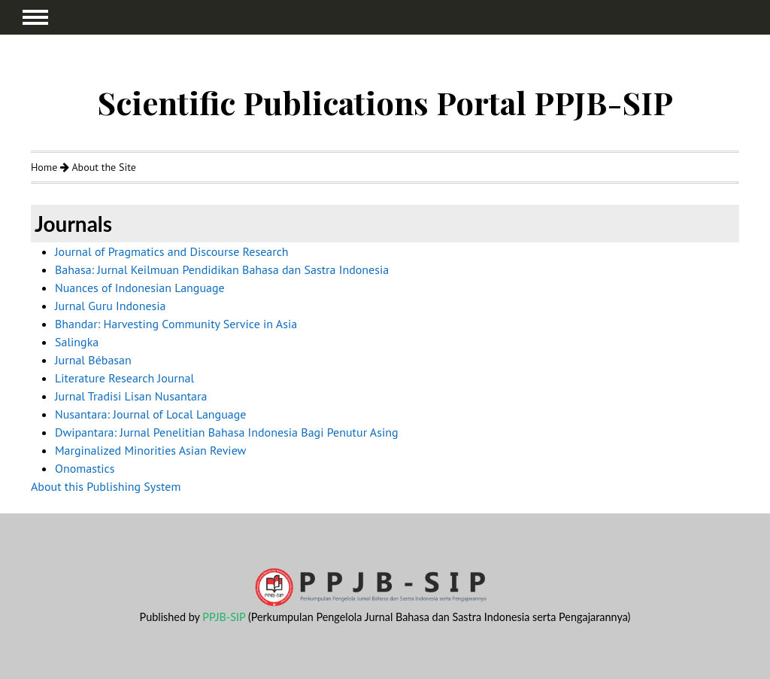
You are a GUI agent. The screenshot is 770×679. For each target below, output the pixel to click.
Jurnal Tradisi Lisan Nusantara (131, 395)
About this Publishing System (105, 486)
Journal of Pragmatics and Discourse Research (172, 251)
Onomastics (85, 468)
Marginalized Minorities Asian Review (150, 450)
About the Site (103, 167)
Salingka (77, 341)
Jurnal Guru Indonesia (110, 305)
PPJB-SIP (223, 616)
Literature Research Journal (124, 377)
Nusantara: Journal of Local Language (151, 414)
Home (44, 167)
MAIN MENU (35, 17)
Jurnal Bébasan (93, 359)
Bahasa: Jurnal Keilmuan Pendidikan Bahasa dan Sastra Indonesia (222, 269)
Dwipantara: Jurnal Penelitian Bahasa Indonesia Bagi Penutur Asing (227, 432)
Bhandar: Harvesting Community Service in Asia (176, 323)
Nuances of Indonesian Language (140, 287)
